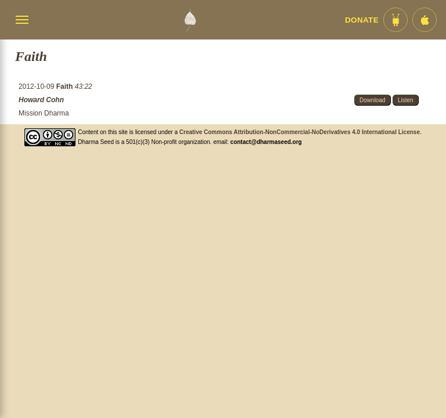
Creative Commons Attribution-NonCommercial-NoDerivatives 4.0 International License (299, 132)
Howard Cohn (41, 100)
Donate (362, 20)
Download (372, 100)
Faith (65, 86)
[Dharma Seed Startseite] (190, 20)
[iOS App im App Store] (424, 20)
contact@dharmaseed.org (266, 142)
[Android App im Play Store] (395, 20)
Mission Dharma (44, 113)
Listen (405, 100)
